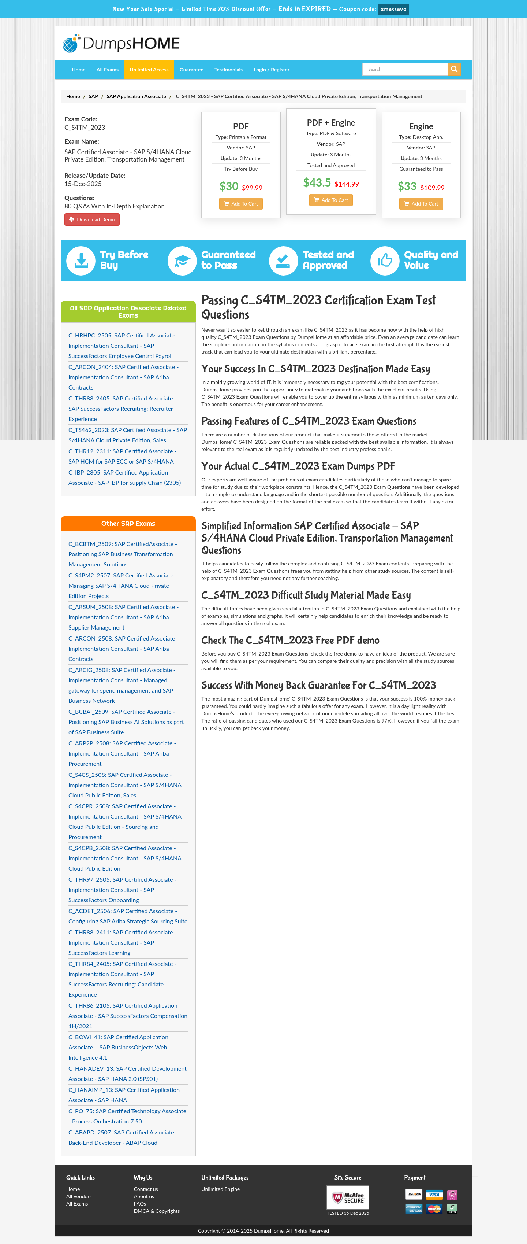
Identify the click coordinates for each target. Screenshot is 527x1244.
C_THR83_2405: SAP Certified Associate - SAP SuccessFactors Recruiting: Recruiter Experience (122, 408)
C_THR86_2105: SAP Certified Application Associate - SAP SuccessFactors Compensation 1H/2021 (127, 1015)
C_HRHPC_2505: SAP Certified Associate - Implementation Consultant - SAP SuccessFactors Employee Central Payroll (123, 345)
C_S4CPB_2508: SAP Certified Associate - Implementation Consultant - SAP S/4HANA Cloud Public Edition (125, 858)
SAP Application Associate (136, 96)
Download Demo (92, 219)
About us (144, 1196)
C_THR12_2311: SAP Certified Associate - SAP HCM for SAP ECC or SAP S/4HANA (122, 456)
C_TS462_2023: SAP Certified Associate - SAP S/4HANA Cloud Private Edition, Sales (127, 434)
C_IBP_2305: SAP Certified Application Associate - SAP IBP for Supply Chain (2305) (124, 477)
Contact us (146, 1189)
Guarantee (191, 69)
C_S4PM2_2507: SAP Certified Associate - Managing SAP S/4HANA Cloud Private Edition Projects (122, 585)
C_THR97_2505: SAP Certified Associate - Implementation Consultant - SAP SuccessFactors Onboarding (122, 889)
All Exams (108, 69)
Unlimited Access (149, 69)
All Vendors (79, 1196)
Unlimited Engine (220, 1189)
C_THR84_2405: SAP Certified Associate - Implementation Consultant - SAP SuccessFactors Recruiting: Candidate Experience (122, 979)
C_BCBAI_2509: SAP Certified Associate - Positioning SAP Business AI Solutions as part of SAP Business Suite (126, 721)
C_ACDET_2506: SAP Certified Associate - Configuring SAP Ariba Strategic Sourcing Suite (127, 915)
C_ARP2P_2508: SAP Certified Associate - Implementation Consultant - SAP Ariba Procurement (122, 753)
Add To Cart (241, 203)
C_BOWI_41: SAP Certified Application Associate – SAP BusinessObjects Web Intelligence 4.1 (118, 1047)
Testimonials (228, 69)
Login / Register (271, 69)
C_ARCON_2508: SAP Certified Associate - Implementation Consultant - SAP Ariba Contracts (123, 648)
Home (79, 69)
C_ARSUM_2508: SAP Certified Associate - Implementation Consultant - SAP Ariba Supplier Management (123, 617)
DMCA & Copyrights (157, 1211)
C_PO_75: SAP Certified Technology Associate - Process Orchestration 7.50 (127, 1116)
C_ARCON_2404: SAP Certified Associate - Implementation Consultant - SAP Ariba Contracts (123, 377)
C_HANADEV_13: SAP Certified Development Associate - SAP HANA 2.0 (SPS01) (127, 1073)
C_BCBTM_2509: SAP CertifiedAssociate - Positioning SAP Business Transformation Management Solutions (122, 554)
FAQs (140, 1203)
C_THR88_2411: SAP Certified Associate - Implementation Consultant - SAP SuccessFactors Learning (122, 942)
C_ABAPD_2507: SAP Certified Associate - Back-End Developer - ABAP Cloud (123, 1137)
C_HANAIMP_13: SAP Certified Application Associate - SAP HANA (124, 1094)
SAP (93, 96)
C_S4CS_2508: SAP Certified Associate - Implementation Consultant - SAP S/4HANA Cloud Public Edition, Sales (125, 784)
